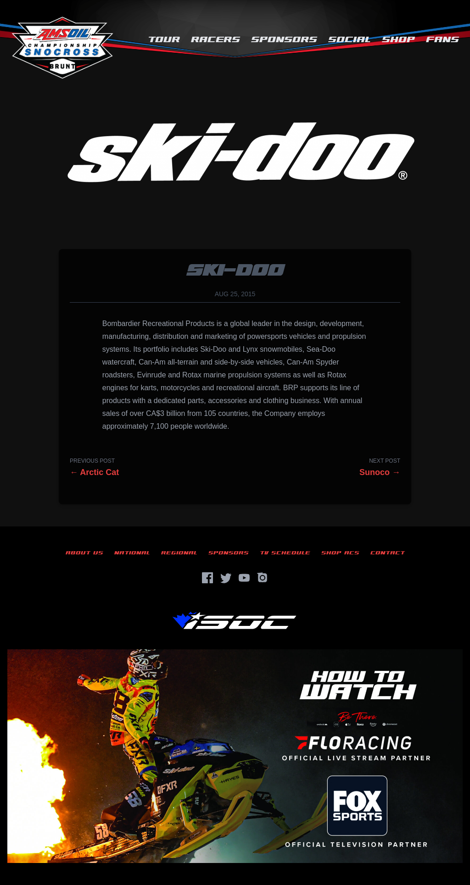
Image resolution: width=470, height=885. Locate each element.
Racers (215, 39)
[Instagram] (262, 577)
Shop (398, 39)
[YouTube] (244, 577)
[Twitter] (225, 577)
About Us (84, 553)
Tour (164, 39)
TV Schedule (285, 553)
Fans (442, 39)
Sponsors (284, 39)
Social (349, 39)
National (132, 553)
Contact (387, 553)
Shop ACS (340, 553)
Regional (179, 553)
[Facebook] (207, 577)
